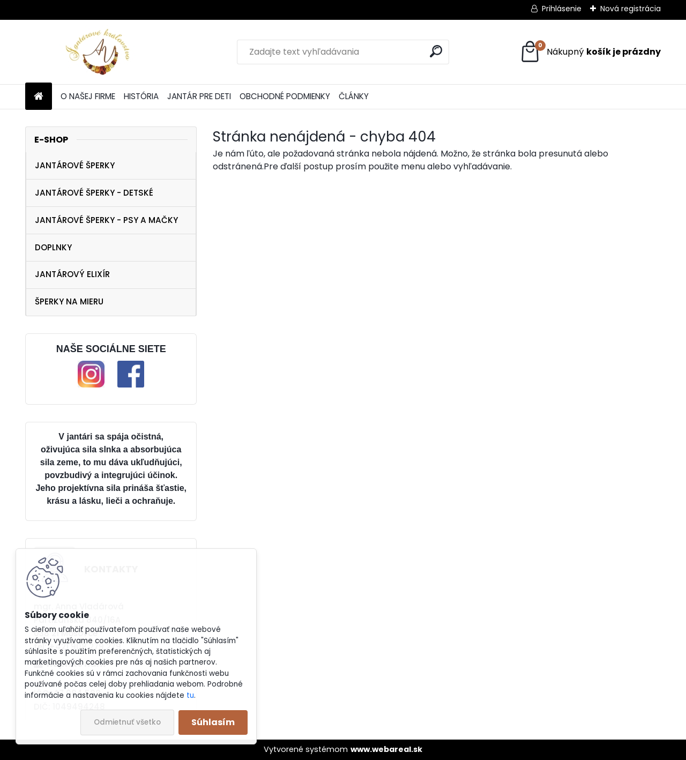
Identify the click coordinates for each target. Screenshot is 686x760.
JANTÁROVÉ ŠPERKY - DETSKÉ (94, 192)
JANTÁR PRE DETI (199, 96)
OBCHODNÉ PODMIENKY (285, 96)
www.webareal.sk (386, 749)
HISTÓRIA (141, 96)
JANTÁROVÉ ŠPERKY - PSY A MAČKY (106, 220)
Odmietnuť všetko (127, 722)
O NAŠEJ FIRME (88, 96)
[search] (436, 51)
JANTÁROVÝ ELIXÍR (72, 274)
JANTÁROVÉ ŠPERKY (75, 165)
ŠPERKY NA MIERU (69, 301)
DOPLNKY (53, 247)
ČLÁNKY (354, 96)
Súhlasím (213, 722)
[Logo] (99, 52)
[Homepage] (38, 97)
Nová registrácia (630, 8)
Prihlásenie (561, 8)
